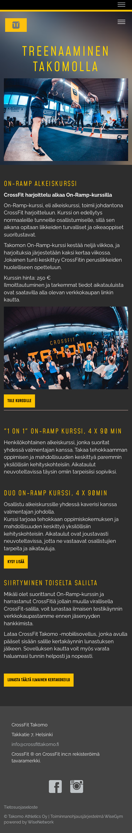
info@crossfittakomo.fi (35, 744)
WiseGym (113, 816)
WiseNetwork (41, 822)
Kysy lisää (15, 562)
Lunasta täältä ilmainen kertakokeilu (38, 680)
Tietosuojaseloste (21, 807)
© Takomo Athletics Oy (25, 816)
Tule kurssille (19, 401)
